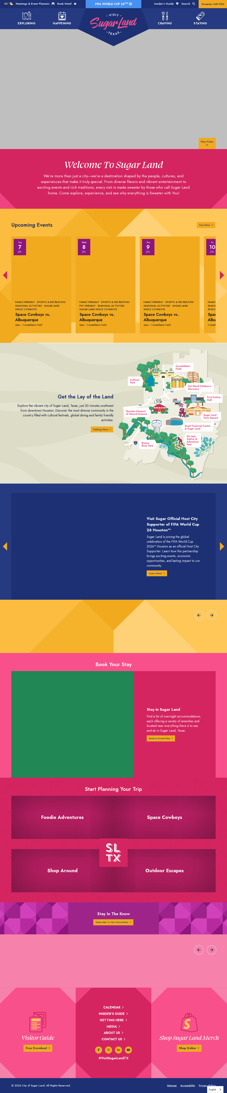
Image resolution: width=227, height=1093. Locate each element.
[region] (113, 613)
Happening (62, 18)
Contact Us (112, 1039)
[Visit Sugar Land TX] (113, 24)
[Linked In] (118, 1050)
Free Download (36, 1048)
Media (112, 1026)
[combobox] (215, 1089)
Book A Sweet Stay (161, 738)
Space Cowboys (165, 822)
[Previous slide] (199, 615)
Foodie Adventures (62, 822)
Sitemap (172, 1085)
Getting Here (99, 429)
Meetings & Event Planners (35, 3)
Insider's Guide (166, 3)
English (212, 1089)
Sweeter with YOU (213, 4)
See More (206, 225)
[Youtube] (128, 1050)
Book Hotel (67, 3)
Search (188, 3)
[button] (5, 275)
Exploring (26, 18)
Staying (200, 18)
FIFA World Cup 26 (113, 4)
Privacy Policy (207, 1085)
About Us (112, 1032)
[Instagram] (108, 1050)
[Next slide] (211, 615)
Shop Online (187, 1048)
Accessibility (187, 1085)
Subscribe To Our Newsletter (111, 922)
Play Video (206, 142)
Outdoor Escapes (164, 875)
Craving (165, 18)
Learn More (156, 573)
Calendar (111, 1007)
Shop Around (62, 875)
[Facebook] (98, 1050)
